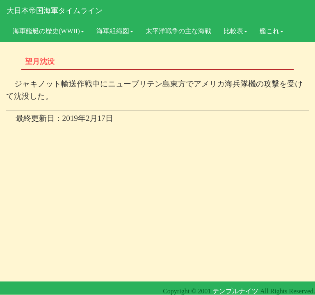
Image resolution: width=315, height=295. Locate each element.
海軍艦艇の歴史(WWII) (48, 30)
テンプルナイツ (235, 291)
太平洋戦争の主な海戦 (178, 30)
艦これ (271, 30)
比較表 (235, 30)
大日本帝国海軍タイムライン (55, 11)
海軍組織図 (114, 30)
